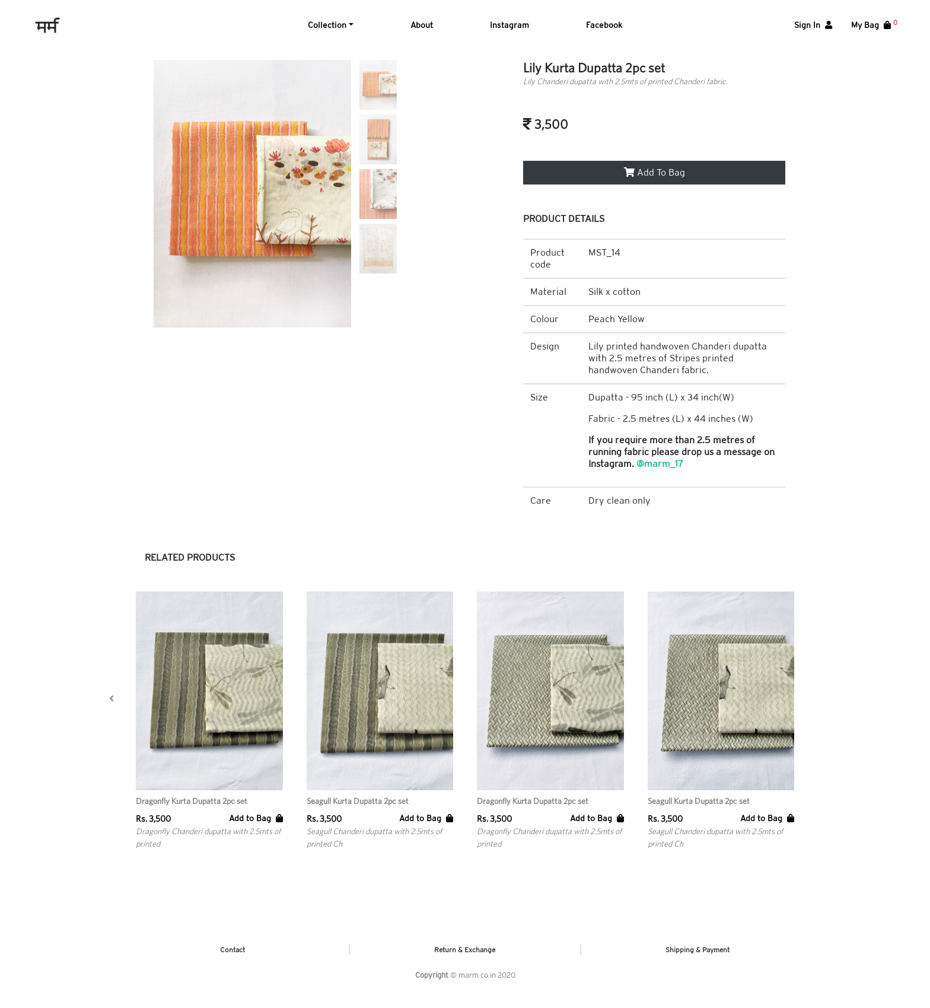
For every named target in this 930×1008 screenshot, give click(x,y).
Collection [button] (327, 29)
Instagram (509, 29)
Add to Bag (256, 827)
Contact (232, 959)
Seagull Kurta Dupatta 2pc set (358, 810)
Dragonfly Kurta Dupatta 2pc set (191, 810)
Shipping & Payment (697, 959)
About (421, 29)
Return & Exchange (464, 959)
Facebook (604, 29)
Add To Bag (654, 181)
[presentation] (111, 708)
